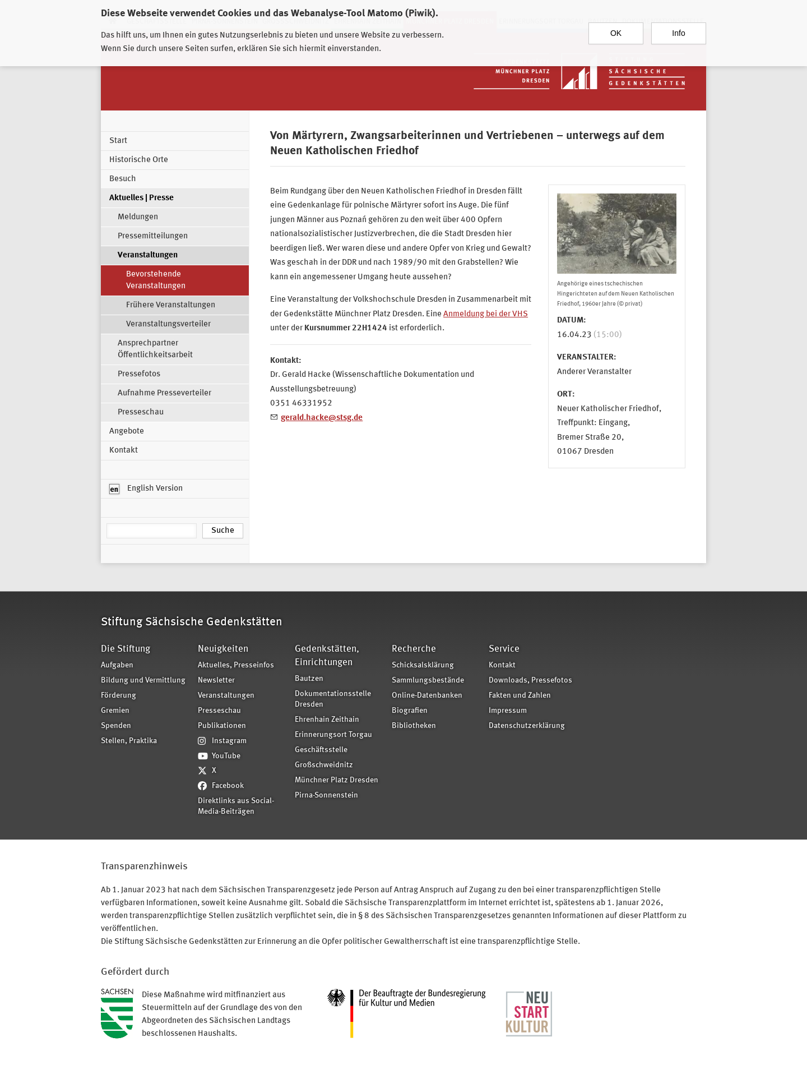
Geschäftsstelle (321, 750)
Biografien (410, 711)
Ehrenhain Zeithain (327, 719)
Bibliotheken (414, 726)
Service (504, 649)
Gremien (115, 711)
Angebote (126, 431)
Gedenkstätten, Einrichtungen (327, 655)
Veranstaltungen (148, 255)
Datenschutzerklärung (527, 726)
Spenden (116, 726)
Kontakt (123, 450)
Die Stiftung (125, 649)
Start (118, 141)
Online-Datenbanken (427, 695)
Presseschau (141, 412)
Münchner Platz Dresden (336, 780)
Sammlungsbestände (428, 680)
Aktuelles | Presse (141, 198)
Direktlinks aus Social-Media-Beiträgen (236, 806)
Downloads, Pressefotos (530, 680)
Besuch (122, 179)
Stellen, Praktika (129, 741)
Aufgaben (117, 665)
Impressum (508, 711)
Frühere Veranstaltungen (170, 305)
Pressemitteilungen (153, 236)
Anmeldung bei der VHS (485, 314)
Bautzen (309, 679)
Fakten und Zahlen (520, 695)
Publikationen (222, 726)
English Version (146, 489)
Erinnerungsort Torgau (333, 735)
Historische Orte (138, 160)
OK (616, 28)
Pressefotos (139, 374)
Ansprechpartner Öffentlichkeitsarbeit (155, 349)
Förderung (118, 695)
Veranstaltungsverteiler (168, 324)
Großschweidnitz (324, 765)
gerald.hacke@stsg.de (322, 418)
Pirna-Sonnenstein (326, 795)
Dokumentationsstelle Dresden (333, 699)
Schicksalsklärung (423, 665)
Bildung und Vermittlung (143, 680)
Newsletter (216, 680)
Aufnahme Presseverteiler (164, 393)
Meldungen (138, 217)
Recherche (414, 649)
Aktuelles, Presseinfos (236, 665)
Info (678, 28)
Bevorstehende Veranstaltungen (155, 280)
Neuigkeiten (223, 649)
